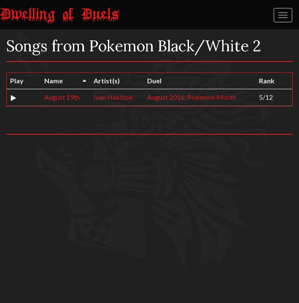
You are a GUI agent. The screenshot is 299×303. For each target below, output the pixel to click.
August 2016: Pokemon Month (191, 97)
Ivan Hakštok (113, 97)
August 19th (62, 97)
